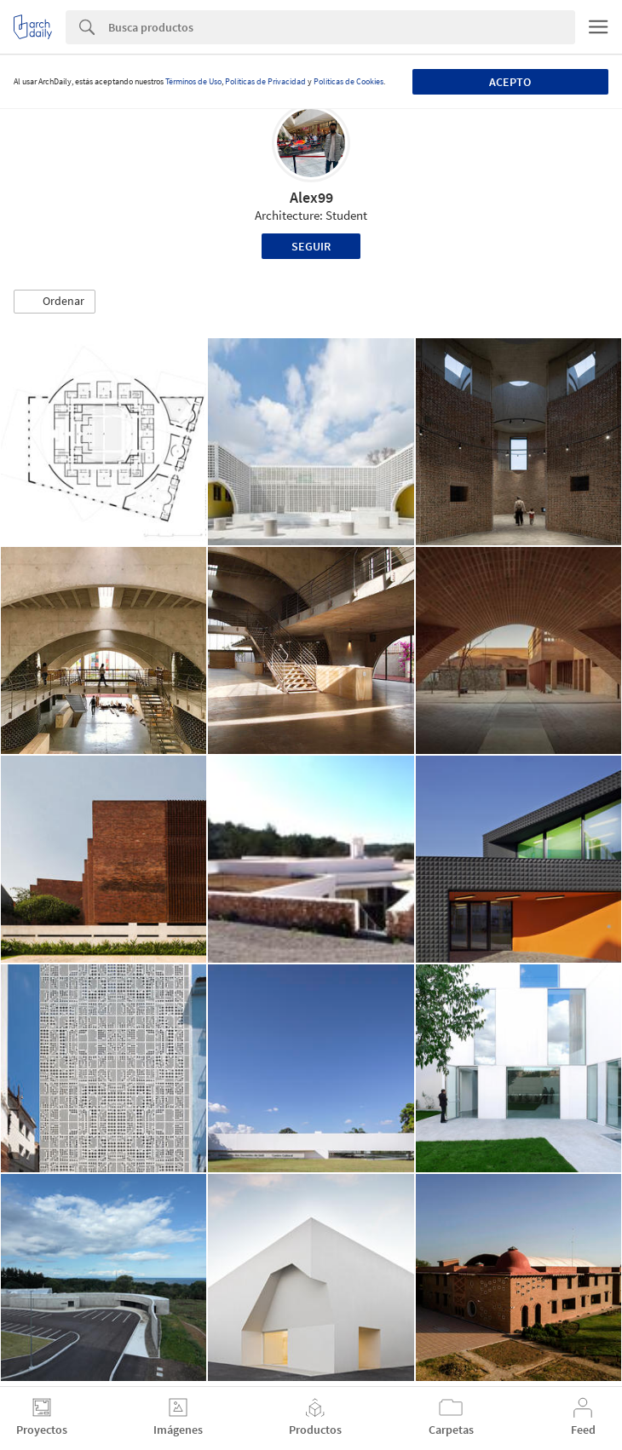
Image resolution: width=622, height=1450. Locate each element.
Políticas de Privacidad (265, 81)
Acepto (510, 81)
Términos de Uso (193, 81)
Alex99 (311, 197)
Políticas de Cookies (348, 81)
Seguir (311, 246)
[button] (54, 302)
